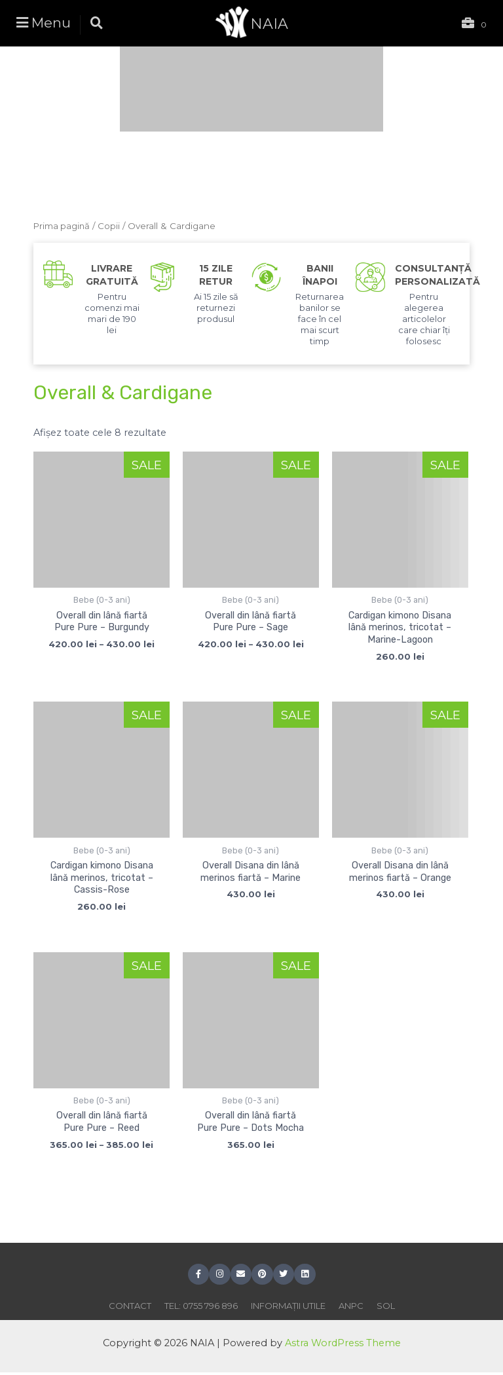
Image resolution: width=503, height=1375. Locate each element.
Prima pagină (62, 226)
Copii (111, 226)
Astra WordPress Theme (342, 1345)
